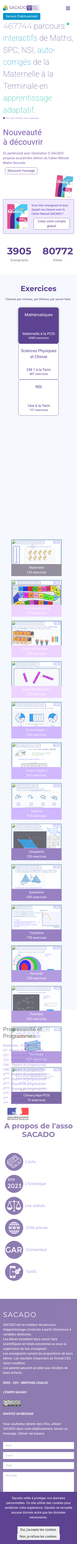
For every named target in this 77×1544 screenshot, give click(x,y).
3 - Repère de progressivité (24, 1089)
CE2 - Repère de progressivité (24, 1060)
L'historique (25, 1183)
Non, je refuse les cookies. (38, 1536)
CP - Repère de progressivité (23, 1050)
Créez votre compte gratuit (52, 223)
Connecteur (26, 1249)
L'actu (20, 1161)
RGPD (6, 1382)
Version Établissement (22, 16)
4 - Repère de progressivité (24, 1084)
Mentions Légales (34, 1382)
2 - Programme (15, 1093)
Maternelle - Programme (20, 1045)
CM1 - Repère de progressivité (24, 1065)
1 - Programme (15, 1098)
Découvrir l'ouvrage (21, 171)
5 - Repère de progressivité (24, 1079)
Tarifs (20, 1271)
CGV (16, 1382)
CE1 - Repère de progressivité (24, 1055)
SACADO (21, 8)
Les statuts (25, 1205)
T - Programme (15, 1103)
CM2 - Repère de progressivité (24, 1069)
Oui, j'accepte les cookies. (38, 1530)
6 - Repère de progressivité (24, 1074)
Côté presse (26, 1227)
